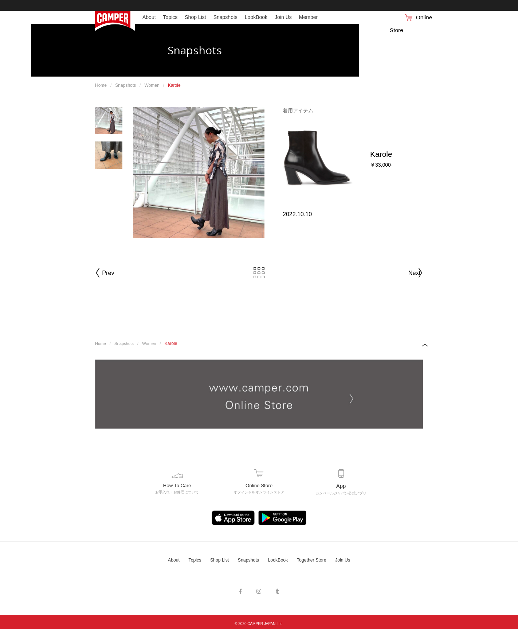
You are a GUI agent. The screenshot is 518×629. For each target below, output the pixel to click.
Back (259, 272)
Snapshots (125, 85)
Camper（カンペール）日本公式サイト (115, 21)
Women (151, 85)
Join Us (350, 558)
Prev (116, 272)
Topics (188, 558)
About (166, 558)
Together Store (316, 558)
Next (401, 272)
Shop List (215, 558)
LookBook (279, 558)
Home (101, 85)
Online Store (399, 17)
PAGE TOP (417, 344)
